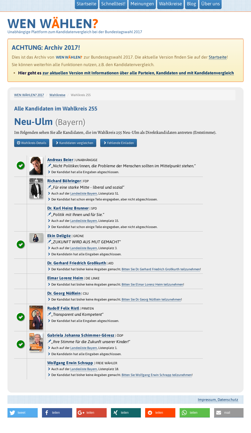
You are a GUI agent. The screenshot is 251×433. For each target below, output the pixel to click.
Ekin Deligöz (59, 235)
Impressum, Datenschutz (218, 399)
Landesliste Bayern (83, 193)
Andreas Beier (60, 159)
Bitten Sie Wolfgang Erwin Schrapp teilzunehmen (157, 375)
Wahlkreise (57, 95)
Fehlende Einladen (118, 143)
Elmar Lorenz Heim (65, 278)
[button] (22, 412)
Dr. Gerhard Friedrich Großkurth (76, 263)
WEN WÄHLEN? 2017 (29, 95)
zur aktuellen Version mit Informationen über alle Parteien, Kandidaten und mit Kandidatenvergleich (138, 72)
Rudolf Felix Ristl (63, 308)
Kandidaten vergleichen (74, 143)
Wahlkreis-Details (31, 143)
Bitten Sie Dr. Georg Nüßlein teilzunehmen (151, 299)
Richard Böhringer (64, 180)
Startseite (218, 57)
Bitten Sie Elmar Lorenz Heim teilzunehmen (152, 284)
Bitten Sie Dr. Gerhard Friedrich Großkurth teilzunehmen (161, 269)
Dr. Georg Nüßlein (64, 293)
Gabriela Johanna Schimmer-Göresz (80, 335)
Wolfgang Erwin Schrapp (70, 362)
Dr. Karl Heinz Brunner (68, 208)
